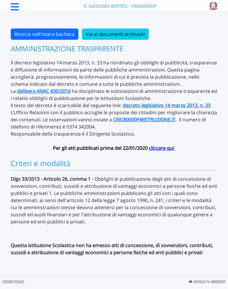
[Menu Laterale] (15, 8)
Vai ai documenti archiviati (115, 34)
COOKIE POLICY (13, 281)
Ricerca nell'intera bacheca (45, 34)
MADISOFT (218, 281)
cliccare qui (162, 148)
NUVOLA (197, 281)
